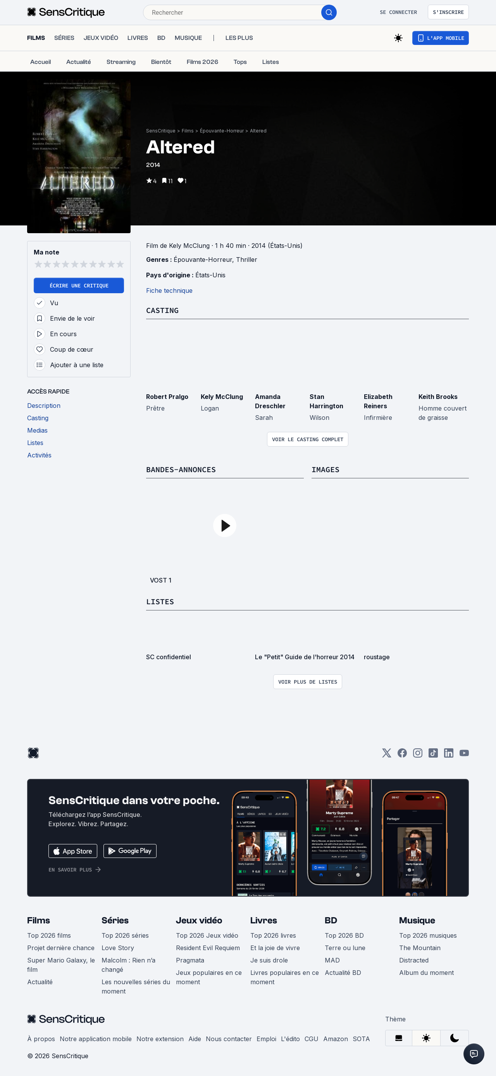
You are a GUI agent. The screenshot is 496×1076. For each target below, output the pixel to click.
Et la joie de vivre (275, 948)
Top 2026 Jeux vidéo (207, 935)
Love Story (118, 948)
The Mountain (420, 948)
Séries (115, 920)
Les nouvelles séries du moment (136, 986)
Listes (160, 601)
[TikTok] (433, 755)
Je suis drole (269, 960)
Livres (263, 920)
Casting (162, 310)
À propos (41, 1039)
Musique (417, 920)
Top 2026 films (49, 935)
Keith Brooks (438, 396)
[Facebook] (402, 755)
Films (188, 131)
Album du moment (426, 972)
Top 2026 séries (125, 935)
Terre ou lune (345, 948)
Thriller (246, 259)
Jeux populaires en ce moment (209, 977)
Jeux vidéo (199, 920)
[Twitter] (386, 755)
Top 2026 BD (344, 935)
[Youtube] (464, 755)
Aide (194, 1039)
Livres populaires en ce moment (284, 977)
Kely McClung (222, 396)
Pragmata (190, 960)
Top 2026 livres (273, 935)
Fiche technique (169, 290)
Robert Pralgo (167, 396)
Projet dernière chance (61, 948)
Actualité (40, 982)
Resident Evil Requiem (208, 948)
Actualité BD (343, 972)
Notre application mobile (96, 1039)
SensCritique (161, 131)
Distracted (414, 960)
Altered (258, 131)
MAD (332, 960)
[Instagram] (417, 755)
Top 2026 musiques (428, 935)
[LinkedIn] (448, 755)
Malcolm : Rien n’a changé (128, 964)
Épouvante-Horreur (222, 131)
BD (331, 920)
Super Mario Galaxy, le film (61, 964)
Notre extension (160, 1039)
